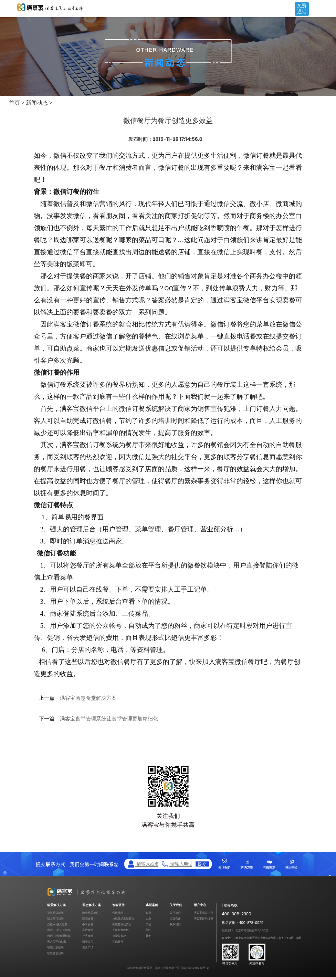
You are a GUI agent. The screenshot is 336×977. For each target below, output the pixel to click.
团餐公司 (87, 942)
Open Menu (327, 9)
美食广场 (87, 947)
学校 (148, 924)
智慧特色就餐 (55, 953)
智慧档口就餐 (55, 913)
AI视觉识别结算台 (123, 919)
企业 (148, 919)
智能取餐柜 (119, 936)
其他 (148, 936)
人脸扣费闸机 (120, 930)
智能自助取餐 (55, 947)
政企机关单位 (90, 913)
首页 (14, 103)
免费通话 (302, 8)
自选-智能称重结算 (59, 936)
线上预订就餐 (55, 919)
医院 (148, 930)
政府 (148, 913)
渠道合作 (175, 919)
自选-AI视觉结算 (57, 924)
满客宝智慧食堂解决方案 (88, 698)
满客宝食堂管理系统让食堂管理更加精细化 (109, 718)
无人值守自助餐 (56, 942)
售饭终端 (117, 913)
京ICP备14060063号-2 (194, 968)
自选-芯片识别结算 (59, 930)
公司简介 (175, 913)
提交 (202, 864)
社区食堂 (87, 936)
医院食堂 (87, 919)
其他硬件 (117, 942)
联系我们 (175, 924)
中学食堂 (87, 924)
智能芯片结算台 (122, 924)
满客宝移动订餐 (203, 919)
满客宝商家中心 (203, 913)
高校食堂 (87, 930)
